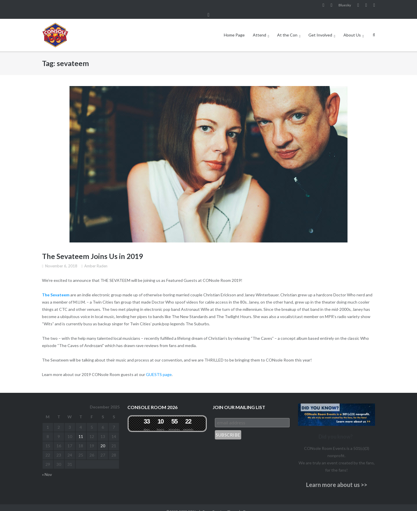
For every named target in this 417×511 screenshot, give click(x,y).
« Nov (47, 466)
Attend (259, 27)
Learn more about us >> (336, 476)
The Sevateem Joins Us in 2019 (92, 248)
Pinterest (366, 5)
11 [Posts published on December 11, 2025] (80, 428)
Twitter (374, 5)
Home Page (234, 27)
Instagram (331, 5)
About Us (352, 27)
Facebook (323, 5)
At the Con (287, 27)
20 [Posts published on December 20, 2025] (102, 437)
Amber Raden (95, 258)
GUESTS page (159, 366)
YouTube (358, 5)
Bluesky (345, 5)
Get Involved (320, 27)
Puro (247, 503)
